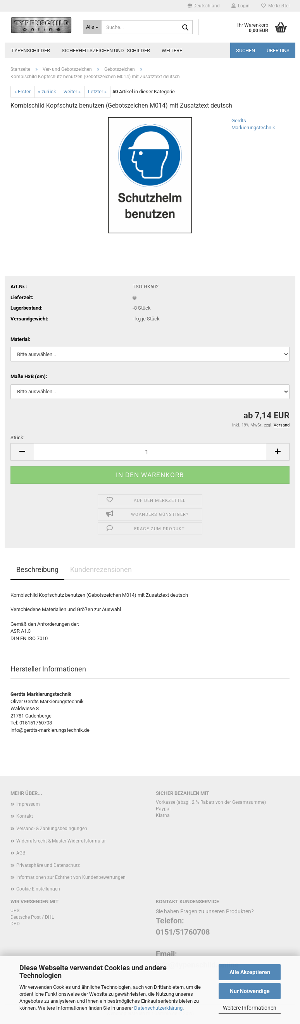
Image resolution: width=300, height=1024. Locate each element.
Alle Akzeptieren (249, 972)
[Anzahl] (150, 452)
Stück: (17, 437)
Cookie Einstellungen (38, 889)
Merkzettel (275, 6)
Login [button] (240, 6)
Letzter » (97, 91)
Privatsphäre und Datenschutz (48, 865)
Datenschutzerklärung (158, 1008)
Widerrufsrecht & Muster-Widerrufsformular (61, 841)
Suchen (245, 50)
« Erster (22, 91)
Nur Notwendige (250, 991)
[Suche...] (92, 27)
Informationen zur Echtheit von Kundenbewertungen (71, 877)
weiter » (72, 91)
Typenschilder (30, 50)
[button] (204, 6)
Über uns (278, 50)
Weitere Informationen (249, 1008)
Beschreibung (37, 569)
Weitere (172, 50)
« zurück (47, 91)
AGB (20, 853)
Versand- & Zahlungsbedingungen (51, 828)
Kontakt (24, 816)
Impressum (28, 804)
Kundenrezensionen (101, 569)
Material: (20, 339)
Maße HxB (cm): (28, 376)
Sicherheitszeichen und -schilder (106, 50)
